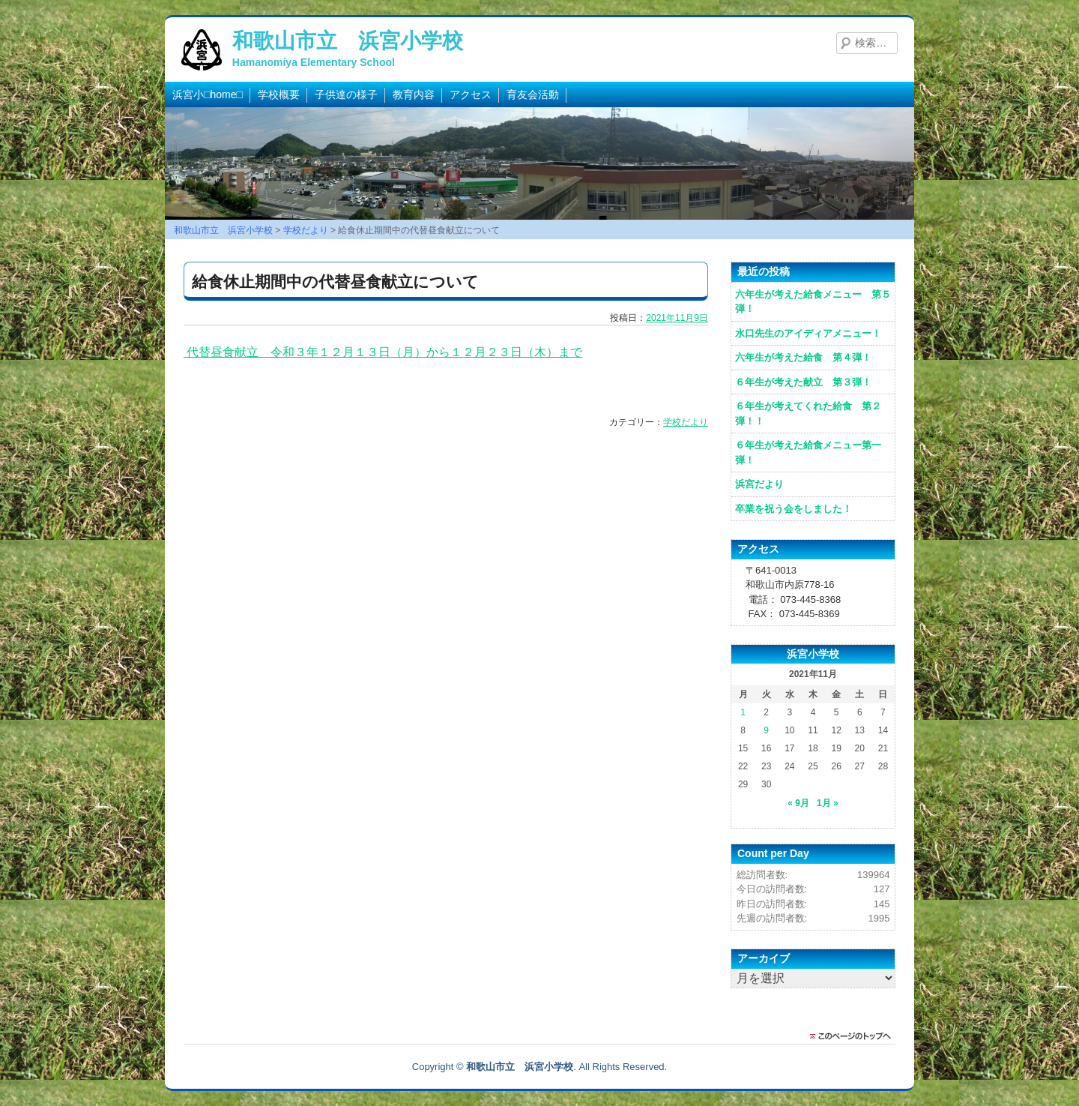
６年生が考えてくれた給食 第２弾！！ (808, 413)
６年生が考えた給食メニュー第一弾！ (808, 452)
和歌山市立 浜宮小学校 (347, 40)
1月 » (827, 803)
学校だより (685, 422)
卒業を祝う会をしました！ (793, 508)
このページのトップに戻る (854, 1036)
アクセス (471, 94)
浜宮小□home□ (207, 94)
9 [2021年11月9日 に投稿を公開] (766, 730)
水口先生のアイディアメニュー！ (808, 333)
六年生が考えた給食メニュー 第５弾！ (813, 302)
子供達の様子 (346, 94)
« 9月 (798, 803)
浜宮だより (759, 484)
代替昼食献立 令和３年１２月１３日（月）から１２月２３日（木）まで (383, 352)
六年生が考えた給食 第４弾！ (803, 357)
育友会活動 (533, 94)
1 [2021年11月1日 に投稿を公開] (743, 712)
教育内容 (414, 94)
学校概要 (279, 94)
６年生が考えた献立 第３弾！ (803, 382)
